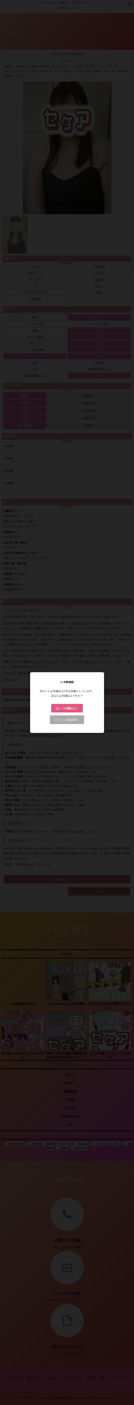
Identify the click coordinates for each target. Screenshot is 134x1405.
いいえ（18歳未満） (67, 719)
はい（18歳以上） (67, 708)
